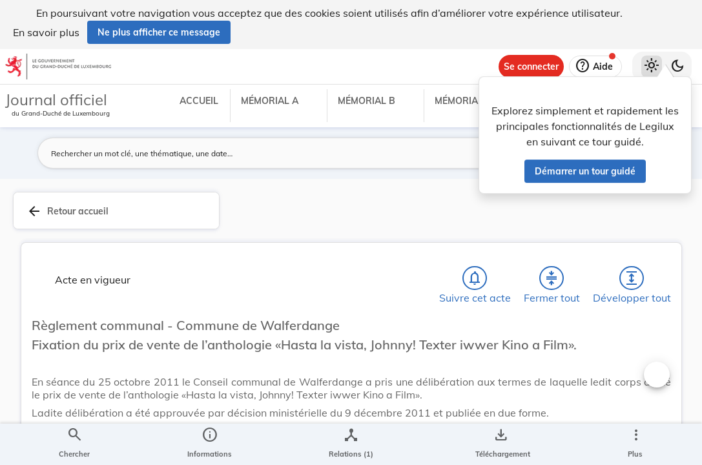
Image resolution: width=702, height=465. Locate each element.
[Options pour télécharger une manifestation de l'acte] (500, 444)
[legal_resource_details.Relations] (351, 444)
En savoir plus (46, 32)
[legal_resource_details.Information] (209, 444)
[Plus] (635, 444)
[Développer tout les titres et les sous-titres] (631, 281)
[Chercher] (74, 444)
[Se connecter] (531, 66)
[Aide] (595, 67)
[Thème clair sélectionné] (651, 67)
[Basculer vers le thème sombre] (677, 67)
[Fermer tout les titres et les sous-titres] (551, 281)
